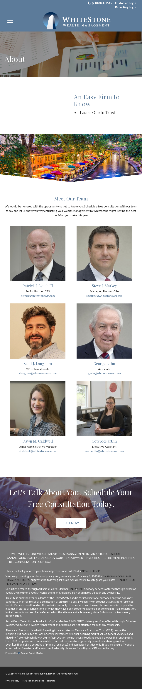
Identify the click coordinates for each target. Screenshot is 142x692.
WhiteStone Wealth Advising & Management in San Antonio (68, 556)
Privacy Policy (13, 683)
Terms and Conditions (34, 683)
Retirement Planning (25, 564)
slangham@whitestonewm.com (38, 375)
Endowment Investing (88, 560)
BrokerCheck (91, 573)
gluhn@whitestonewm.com (104, 375)
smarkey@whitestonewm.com (104, 297)
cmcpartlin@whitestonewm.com (104, 453)
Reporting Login (125, 7)
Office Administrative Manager (38, 449)
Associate (104, 371)
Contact (85, 564)
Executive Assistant (104, 449)
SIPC (81, 591)
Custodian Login (125, 3)
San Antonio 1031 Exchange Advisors (37, 560)
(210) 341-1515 (98, 3)
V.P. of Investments (38, 371)
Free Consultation (60, 564)
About (14, 59)
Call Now (71, 525)
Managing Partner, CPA (104, 292)
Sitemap (53, 683)
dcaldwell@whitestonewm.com (38, 453)
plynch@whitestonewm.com (38, 297)
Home (12, 556)
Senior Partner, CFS (38, 292)
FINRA (73, 591)
